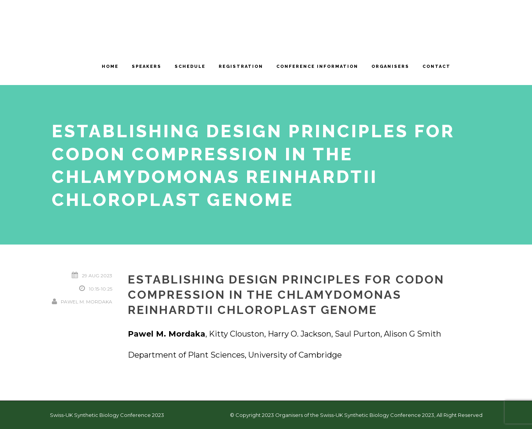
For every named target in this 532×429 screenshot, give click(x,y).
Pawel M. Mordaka (86, 302)
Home (110, 66)
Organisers (390, 66)
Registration (241, 66)
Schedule (190, 66)
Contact (436, 66)
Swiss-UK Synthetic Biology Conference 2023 (107, 415)
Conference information (317, 66)
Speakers (146, 66)
